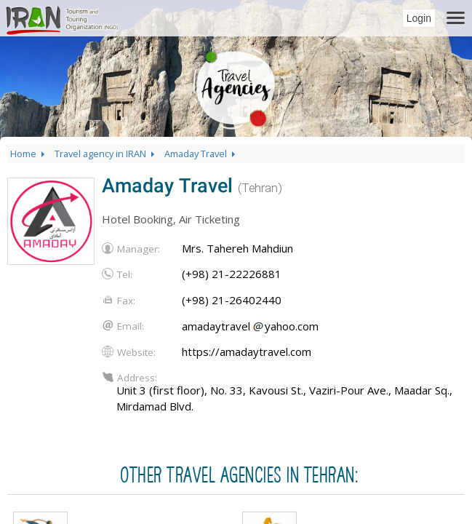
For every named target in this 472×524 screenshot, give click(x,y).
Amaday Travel (201, 153)
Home (28, 153)
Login (419, 18)
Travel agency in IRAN (106, 153)
